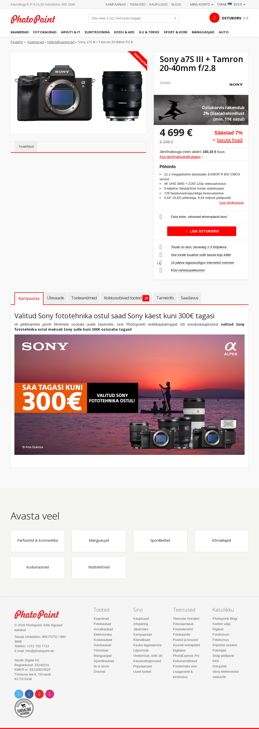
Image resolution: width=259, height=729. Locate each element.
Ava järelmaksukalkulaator (180, 157)
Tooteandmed (84, 298)
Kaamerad (20, 32)
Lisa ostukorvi (201, 231)
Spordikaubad (104, 661)
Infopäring (140, 624)
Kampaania (28, 298)
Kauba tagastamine (147, 645)
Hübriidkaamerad (60, 42)
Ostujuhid (219, 666)
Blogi (176, 4)
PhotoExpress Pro (186, 656)
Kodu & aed (124, 32)
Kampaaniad (116, 4)
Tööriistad (101, 650)
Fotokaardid (181, 634)
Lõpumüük (141, 650)
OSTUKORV (231, 18)
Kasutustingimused (147, 661)
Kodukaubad (103, 640)
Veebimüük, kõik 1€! (148, 656)
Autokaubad (102, 645)
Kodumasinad (37, 567)
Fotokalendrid (183, 629)
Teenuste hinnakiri (186, 618)
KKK (215, 661)
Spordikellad (160, 540)
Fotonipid (219, 650)
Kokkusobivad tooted (126, 298)
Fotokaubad (45, 32)
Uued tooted (142, 671)
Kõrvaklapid (221, 540)
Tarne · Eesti (231, 4)
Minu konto (201, 4)
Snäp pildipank (223, 656)
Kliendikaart (141, 640)
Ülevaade (55, 298)
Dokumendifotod (185, 661)
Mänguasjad (203, 32)
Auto (224, 32)
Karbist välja (221, 624)
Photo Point (39, 614)
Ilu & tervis (149, 32)
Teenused (138, 4)
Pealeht (17, 42)
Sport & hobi (175, 32)
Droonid (99, 671)
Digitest (217, 629)
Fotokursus (220, 640)
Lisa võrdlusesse (231, 202)
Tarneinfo (165, 298)
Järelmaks (140, 629)
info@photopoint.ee (40, 651)
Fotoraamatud (183, 624)
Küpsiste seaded (224, 645)
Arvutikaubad (103, 629)
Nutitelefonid (99, 567)
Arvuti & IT (70, 32)
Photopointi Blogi (224, 618)
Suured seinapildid (186, 645)
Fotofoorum (220, 634)
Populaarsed (142, 666)
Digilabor (179, 650)
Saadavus (189, 298)
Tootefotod (26, 146)
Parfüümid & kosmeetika (37, 540)
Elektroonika (97, 32)
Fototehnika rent (185, 666)
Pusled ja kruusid (185, 640)
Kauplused (158, 4)
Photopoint (36, 19)
